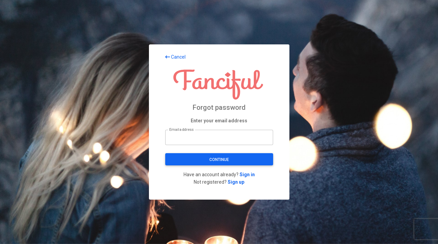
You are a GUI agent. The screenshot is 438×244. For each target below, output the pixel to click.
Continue (219, 159)
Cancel (175, 57)
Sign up (236, 182)
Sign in (247, 174)
